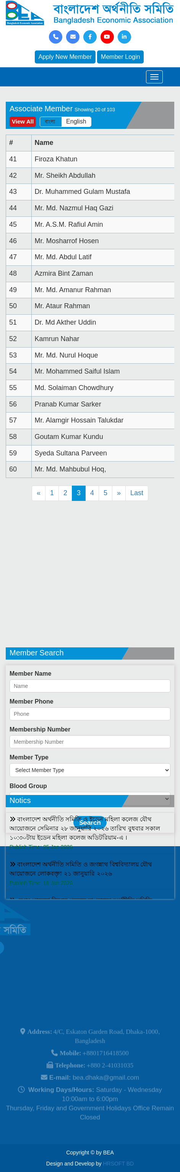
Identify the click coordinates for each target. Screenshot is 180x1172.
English (76, 121)
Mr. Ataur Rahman (62, 306)
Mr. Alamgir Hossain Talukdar (79, 420)
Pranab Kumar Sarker (68, 404)
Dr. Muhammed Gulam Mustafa (82, 191)
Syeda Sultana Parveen (71, 453)
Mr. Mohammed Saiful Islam (77, 371)
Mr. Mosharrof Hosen (67, 241)
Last (136, 493)
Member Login (120, 57)
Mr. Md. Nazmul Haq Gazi (74, 208)
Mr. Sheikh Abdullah (65, 175)
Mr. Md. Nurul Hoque (66, 355)
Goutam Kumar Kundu (69, 437)
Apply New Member (65, 57)
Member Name (30, 720)
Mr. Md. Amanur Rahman (73, 290)
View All (23, 122)
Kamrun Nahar (57, 339)
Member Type (29, 804)
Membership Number (40, 776)
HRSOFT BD (118, 1164)
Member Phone (32, 748)
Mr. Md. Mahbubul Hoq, (70, 469)
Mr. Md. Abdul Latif (63, 257)
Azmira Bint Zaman (64, 273)
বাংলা (50, 121)
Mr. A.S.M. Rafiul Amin (69, 224)
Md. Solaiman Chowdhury (74, 388)
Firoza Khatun (56, 159)
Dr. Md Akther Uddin (65, 322)
